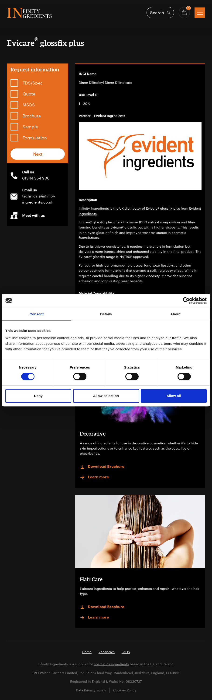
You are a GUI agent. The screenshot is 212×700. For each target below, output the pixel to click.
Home (87, 652)
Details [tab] (106, 314)
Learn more (94, 477)
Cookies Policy (124, 690)
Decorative (93, 433)
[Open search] (160, 12)
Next (37, 154)
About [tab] (175, 314)
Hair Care (91, 579)
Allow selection (106, 396)
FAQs (126, 652)
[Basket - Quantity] (184, 12)
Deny (38, 396)
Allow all (174, 396)
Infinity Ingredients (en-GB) (29, 13)
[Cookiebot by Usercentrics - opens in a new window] (186, 300)
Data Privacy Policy (91, 690)
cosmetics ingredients (111, 664)
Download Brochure (102, 466)
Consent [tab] (37, 314)
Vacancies (107, 652)
